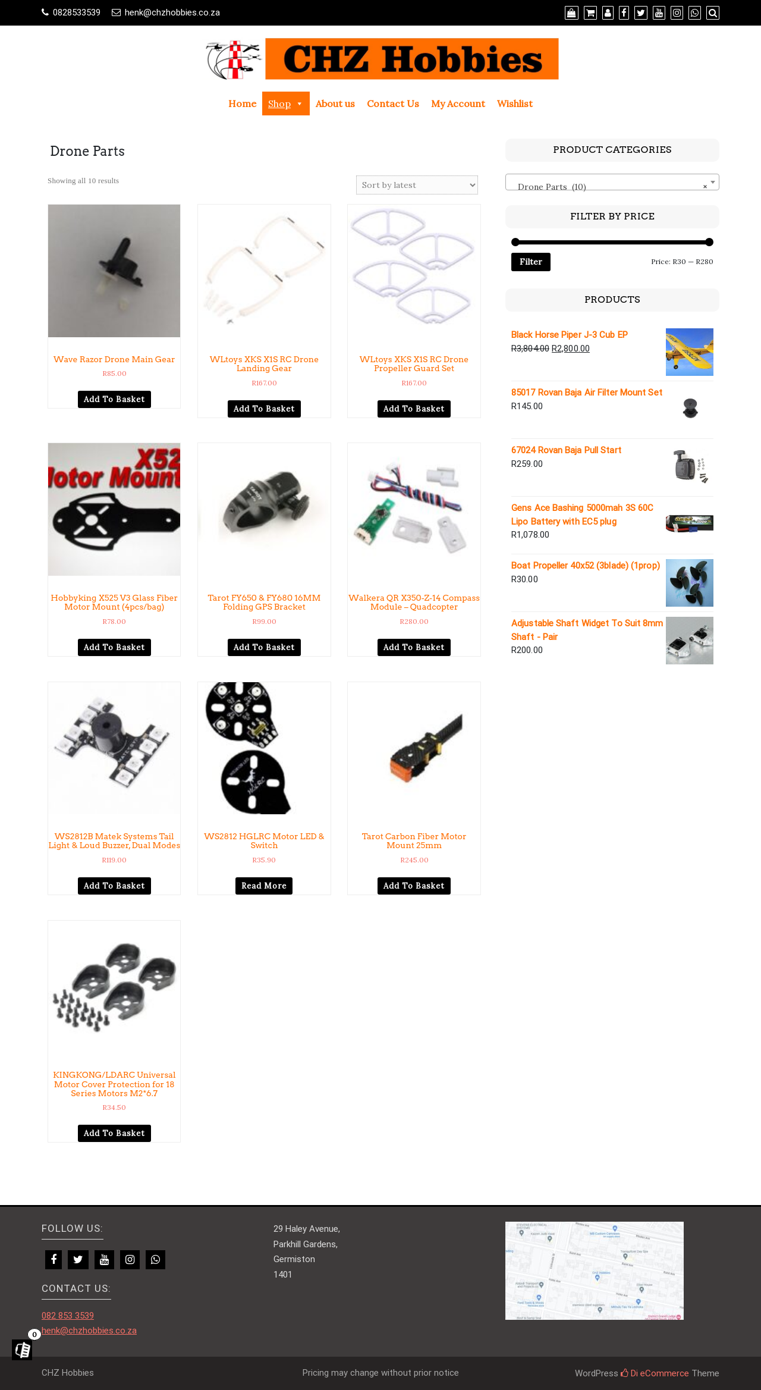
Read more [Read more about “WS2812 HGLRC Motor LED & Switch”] (264, 886)
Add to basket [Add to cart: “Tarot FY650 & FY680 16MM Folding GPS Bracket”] (264, 647)
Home (242, 103)
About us (335, 103)
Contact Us (393, 103)
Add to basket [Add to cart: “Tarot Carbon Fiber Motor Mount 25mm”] (414, 886)
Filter (531, 261)
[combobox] (612, 182)
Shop (286, 103)
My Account (458, 103)
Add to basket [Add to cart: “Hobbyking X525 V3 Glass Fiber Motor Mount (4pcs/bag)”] (114, 647)
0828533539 (76, 12)
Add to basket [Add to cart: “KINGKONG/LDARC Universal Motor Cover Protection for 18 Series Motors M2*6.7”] (114, 1133)
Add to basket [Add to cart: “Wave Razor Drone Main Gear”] (114, 399)
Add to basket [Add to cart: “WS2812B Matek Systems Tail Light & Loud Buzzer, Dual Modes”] (114, 886)
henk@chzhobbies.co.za (172, 12)
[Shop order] (417, 184)
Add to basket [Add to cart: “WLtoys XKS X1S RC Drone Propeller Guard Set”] (414, 409)
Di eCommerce (655, 1373)
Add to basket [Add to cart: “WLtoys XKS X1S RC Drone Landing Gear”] (264, 409)
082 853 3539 (68, 1315)
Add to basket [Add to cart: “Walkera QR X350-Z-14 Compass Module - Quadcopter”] (414, 647)
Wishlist (515, 103)
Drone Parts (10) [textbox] (609, 186)
